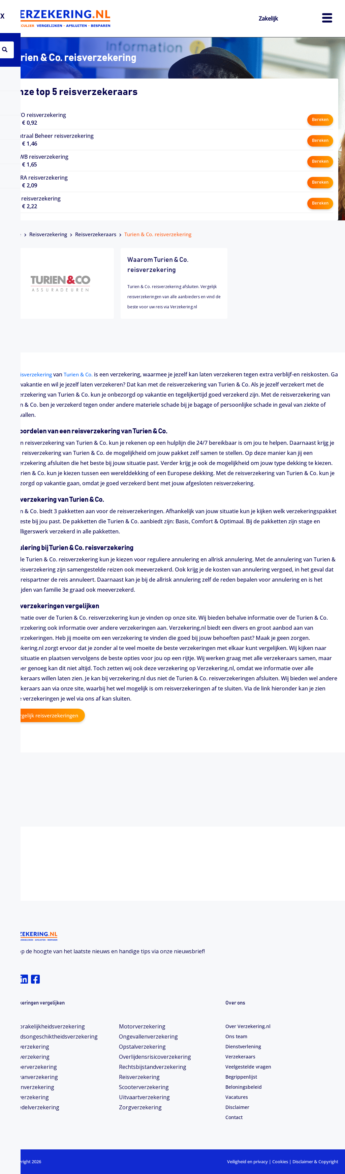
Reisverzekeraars (95, 234)
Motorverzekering (142, 1026)
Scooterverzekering (144, 1087)
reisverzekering (35, 374)
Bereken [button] (320, 119)
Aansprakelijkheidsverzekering (46, 1026)
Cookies (280, 1161)
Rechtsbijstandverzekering (152, 1067)
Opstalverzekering (142, 1046)
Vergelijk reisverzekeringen (48, 715)
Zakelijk (270, 18)
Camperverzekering (32, 1067)
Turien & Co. (82, 374)
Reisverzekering (48, 234)
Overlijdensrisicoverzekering (155, 1056)
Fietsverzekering (28, 1097)
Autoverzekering (28, 1046)
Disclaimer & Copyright (315, 1161)
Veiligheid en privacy (247, 1161)
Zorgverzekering (140, 1107)
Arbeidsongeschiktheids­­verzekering (52, 1036)
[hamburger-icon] (327, 19)
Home (14, 234)
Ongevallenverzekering (148, 1036)
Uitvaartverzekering (144, 1097)
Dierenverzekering (30, 1087)
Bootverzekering (28, 1056)
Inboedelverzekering (33, 1107)
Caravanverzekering (32, 1077)
